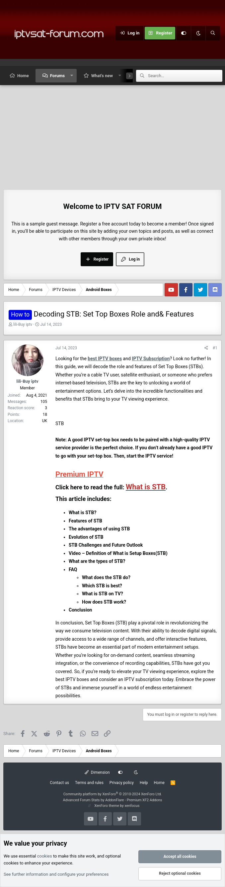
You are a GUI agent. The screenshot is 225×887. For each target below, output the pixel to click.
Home (23, 75)
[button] (72, 75)
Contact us (59, 782)
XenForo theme (106, 806)
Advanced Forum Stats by (112, 800)
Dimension (97, 772)
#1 (215, 348)
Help (144, 782)
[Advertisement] (112, 134)
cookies (44, 856)
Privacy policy (122, 782)
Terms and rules (89, 782)
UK (44, 421)
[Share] (206, 348)
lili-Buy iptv (22, 324)
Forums (57, 75)
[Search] (212, 33)
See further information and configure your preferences (56, 874)
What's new (102, 75)
